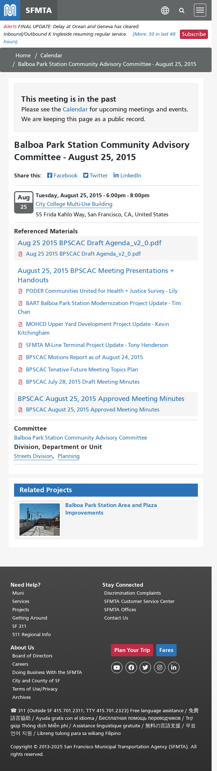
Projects (20, 610)
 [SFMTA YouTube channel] (117, 667)
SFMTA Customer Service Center (139, 601)
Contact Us (116, 618)
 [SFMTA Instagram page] (159, 667)
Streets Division (33, 456)
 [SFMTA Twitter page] (145, 667)
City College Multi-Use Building (74, 204)
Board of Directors (32, 656)
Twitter (99, 175)
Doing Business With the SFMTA (47, 672)
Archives (21, 697)
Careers (20, 664)
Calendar (51, 55)
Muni (18, 593)
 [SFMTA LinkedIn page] (173, 667)
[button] (165, 10)
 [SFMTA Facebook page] (131, 667)
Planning (69, 456)
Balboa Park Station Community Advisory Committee (80, 438)
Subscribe (194, 34)
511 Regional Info (31, 634)
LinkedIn (130, 175)
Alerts (10, 26)
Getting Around (29, 618)
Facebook (66, 175)
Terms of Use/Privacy (35, 689)
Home (23, 55)
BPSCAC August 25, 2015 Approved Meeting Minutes (101, 399)
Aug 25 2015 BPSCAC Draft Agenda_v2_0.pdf (89, 243)
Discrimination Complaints (132, 593)
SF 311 (19, 626)
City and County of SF (36, 681)
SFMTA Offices (120, 610)
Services (20, 601)
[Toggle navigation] (200, 10)
